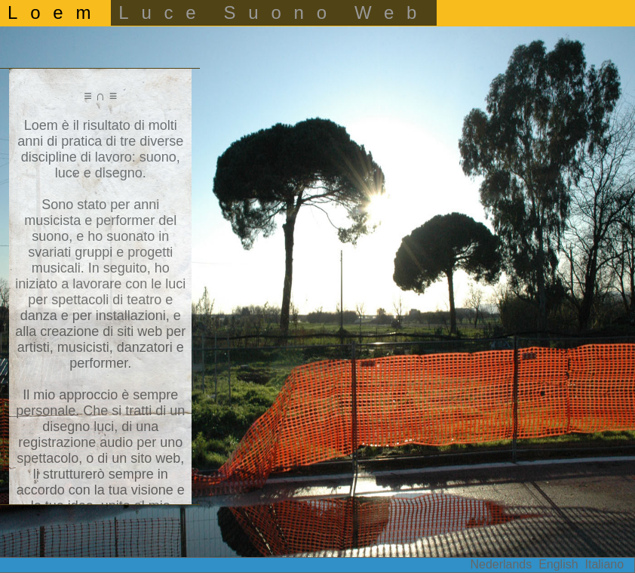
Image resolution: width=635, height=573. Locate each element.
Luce (163, 12)
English (558, 564)
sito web (155, 458)
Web (391, 12)
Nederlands (501, 564)
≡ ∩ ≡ (100, 95)
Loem (55, 12)
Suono (281, 12)
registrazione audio (75, 442)
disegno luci (78, 426)
